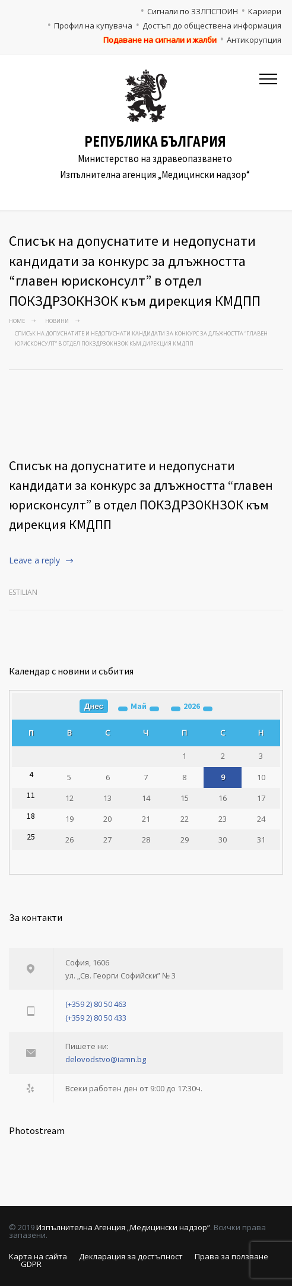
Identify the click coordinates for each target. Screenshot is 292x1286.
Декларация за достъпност (131, 1256)
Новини (57, 321)
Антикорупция (254, 39)
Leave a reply (34, 560)
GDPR (31, 1264)
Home (17, 321)
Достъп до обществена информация (211, 25)
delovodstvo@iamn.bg (105, 1059)
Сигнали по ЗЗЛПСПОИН (192, 11)
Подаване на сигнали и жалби (160, 39)
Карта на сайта (38, 1256)
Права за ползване (231, 1256)
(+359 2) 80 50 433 (95, 1017)
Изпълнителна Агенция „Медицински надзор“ (123, 1227)
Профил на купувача (93, 25)
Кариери (264, 11)
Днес (93, 706)
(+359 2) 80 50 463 (95, 1004)
